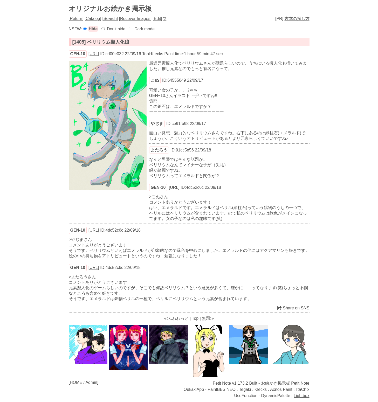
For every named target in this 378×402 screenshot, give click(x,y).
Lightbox (302, 395)
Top (195, 318)
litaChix (302, 389)
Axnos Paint (281, 389)
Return (76, 18)
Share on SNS (293, 308)
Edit (157, 18)
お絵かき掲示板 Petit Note (285, 383)
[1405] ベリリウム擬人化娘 (100, 42)
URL (94, 54)
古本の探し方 (297, 18)
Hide (93, 29)
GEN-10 (77, 54)
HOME (76, 382)
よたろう (159, 150)
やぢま (157, 123)
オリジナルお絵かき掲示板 (110, 8)
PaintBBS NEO (222, 389)
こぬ (155, 80)
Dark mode (144, 29)
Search (110, 18)
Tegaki (245, 389)
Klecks (261, 389)
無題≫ (208, 318)
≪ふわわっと (176, 318)
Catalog (93, 18)
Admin (91, 382)
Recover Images (135, 18)
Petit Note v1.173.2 (230, 383)
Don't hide (116, 29)
